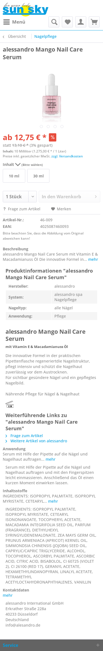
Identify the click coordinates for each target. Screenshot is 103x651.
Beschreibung (15, 248)
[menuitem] (14, 21)
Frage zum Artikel (22, 208)
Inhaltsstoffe (15, 490)
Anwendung (14, 448)
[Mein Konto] (80, 21)
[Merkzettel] (67, 21)
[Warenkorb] (94, 21)
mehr (92, 259)
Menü (14, 21)
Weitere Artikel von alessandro (36, 440)
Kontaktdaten (16, 590)
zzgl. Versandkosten (67, 156)
